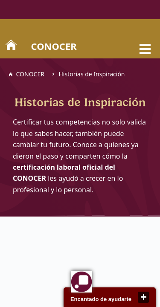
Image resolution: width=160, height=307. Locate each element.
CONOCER (54, 46)
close (143, 297)
